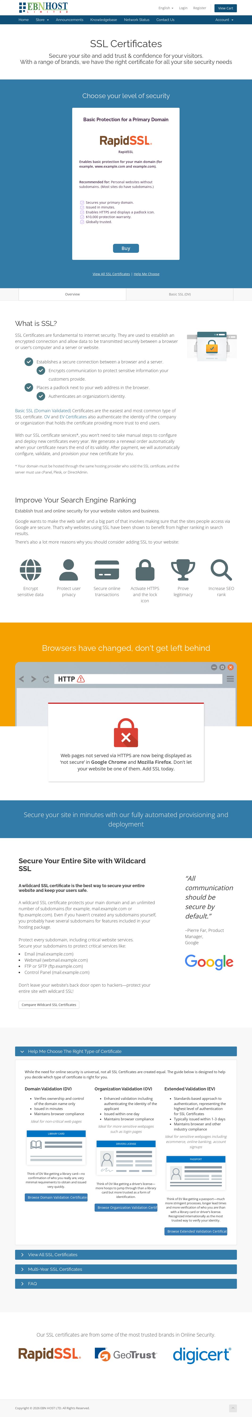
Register (199, 8)
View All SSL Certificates (111, 274)
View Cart (225, 8)
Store (42, 20)
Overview (72, 294)
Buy (126, 248)
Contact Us (165, 20)
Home (24, 20)
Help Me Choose (147, 274)
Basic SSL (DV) (180, 294)
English (166, 8)
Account (224, 20)
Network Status (136, 20)
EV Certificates (73, 417)
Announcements (69, 20)
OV (47, 417)
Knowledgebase (103, 20)
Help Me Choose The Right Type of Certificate (75, 1051)
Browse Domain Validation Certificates (58, 1197)
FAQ (32, 1283)
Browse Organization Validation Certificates (127, 1207)
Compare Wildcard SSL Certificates (49, 1004)
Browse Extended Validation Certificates (197, 1231)
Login (183, 8)
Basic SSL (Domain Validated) (43, 410)
